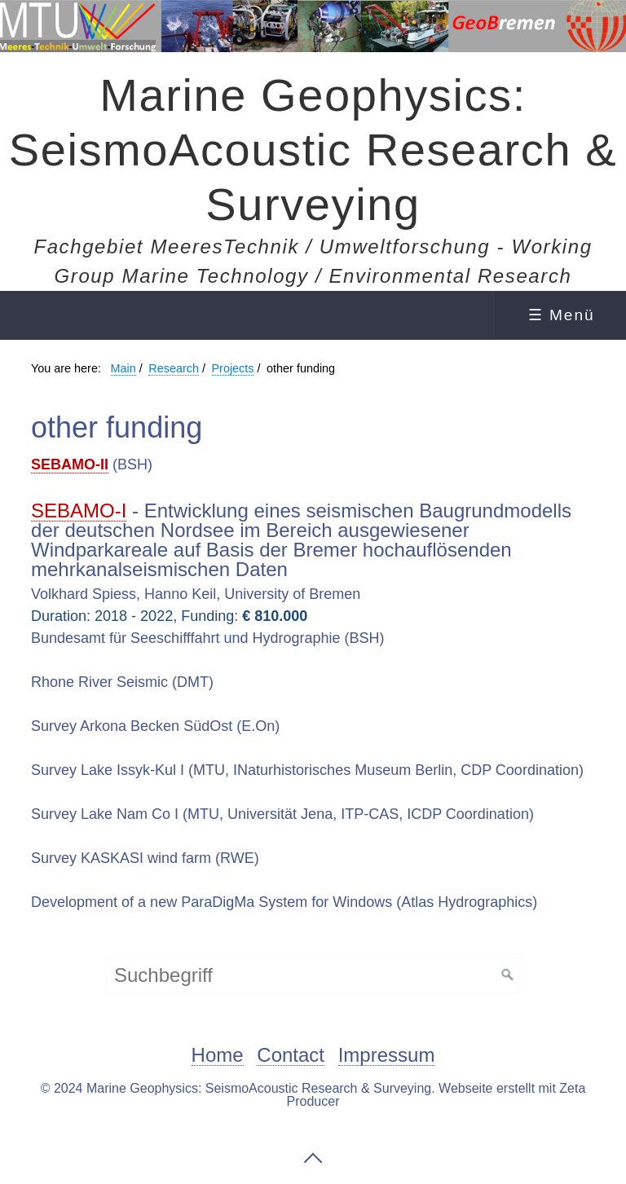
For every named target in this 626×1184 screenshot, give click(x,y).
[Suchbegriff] (313, 975)
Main (123, 368)
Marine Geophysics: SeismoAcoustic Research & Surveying (313, 149)
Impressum (386, 1055)
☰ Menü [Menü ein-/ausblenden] (561, 315)
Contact (290, 1055)
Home (218, 1055)
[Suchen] (508, 975)
